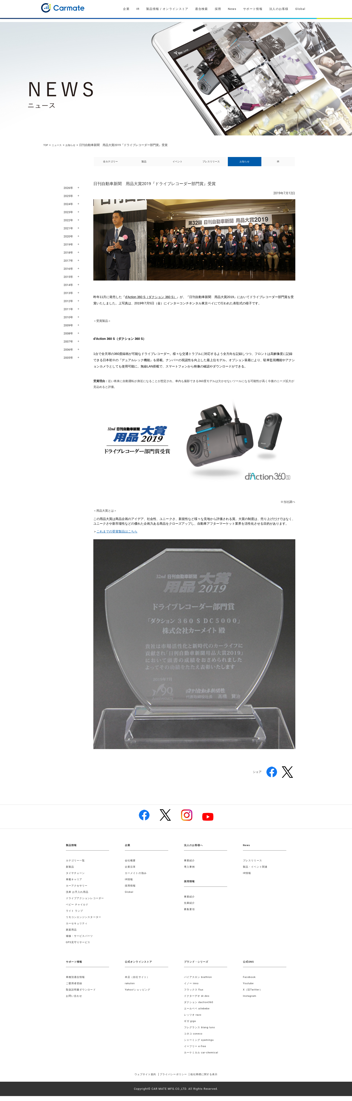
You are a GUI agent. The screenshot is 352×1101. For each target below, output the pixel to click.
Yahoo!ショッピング (138, 994)
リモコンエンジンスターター (85, 922)
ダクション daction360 (200, 1007)
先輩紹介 (190, 907)
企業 (126, 9)
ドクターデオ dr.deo (198, 1000)
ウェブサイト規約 (138, 1079)
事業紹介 (190, 865)
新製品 (70, 871)
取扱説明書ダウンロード (82, 994)
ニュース (58, 145)
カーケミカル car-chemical (202, 1057)
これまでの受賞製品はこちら (116, 536)
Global (300, 9)
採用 (218, 9)
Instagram (250, 1000)
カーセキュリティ (78, 928)
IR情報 (129, 884)
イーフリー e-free (196, 1051)
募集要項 (190, 914)
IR (137, 9)
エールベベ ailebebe (198, 1013)
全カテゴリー (110, 164)
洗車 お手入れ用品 (78, 896)
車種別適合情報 (76, 982)
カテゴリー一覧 (76, 865)
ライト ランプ (75, 915)
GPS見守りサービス (79, 947)
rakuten (130, 988)
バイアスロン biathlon (199, 982)
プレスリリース (211, 164)
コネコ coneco (194, 1038)
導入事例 (190, 871)
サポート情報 (252, 9)
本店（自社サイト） (138, 982)
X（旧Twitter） (253, 994)
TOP (46, 145)
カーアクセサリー (78, 890)
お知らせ (74, 145)
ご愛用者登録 (75, 988)
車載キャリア (75, 884)
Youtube (249, 988)
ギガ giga (190, 1026)
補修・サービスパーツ (81, 940)
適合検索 (201, 9)
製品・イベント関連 (256, 871)
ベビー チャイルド (78, 909)
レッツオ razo (193, 1019)
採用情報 (131, 890)
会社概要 (131, 865)
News (232, 9)
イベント (177, 164)
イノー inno (192, 988)
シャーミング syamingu (200, 1044)
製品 (144, 164)
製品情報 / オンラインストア (167, 9)
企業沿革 (131, 871)
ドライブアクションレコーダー (87, 903)
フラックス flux (194, 994)
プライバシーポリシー (173, 1079)
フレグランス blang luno (201, 1032)
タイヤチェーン (76, 878)
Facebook (250, 982)
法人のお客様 (279, 9)
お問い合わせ (75, 1000)
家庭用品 (72, 934)
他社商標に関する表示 (211, 1079)
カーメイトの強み (137, 878)
